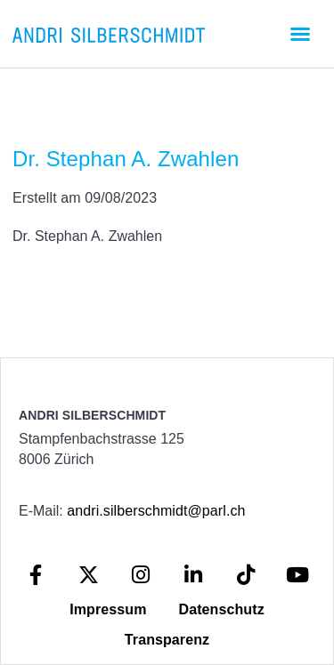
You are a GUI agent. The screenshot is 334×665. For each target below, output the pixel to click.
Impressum (107, 609)
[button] (300, 34)
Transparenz (167, 639)
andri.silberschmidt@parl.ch (156, 510)
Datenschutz (222, 609)
